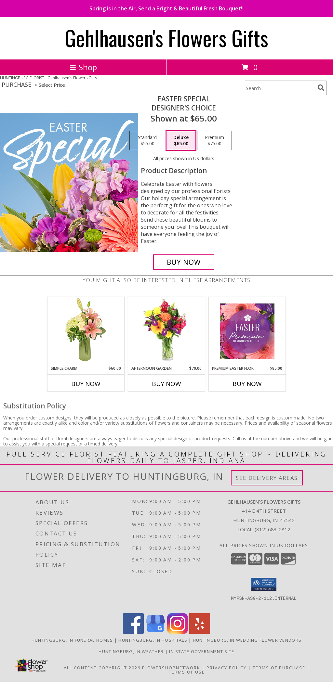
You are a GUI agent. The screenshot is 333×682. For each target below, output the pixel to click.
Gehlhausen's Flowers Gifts (166, 37)
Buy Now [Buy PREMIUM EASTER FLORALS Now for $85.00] (247, 384)
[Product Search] (280, 88)
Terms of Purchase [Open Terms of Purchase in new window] (279, 668)
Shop (83, 67)
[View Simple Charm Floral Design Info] (86, 331)
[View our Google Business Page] (155, 632)
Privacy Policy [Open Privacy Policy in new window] (226, 668)
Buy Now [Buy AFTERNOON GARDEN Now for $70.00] (166, 384)
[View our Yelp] (199, 632)
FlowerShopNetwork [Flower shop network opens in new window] (171, 668)
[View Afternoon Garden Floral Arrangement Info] (167, 331)
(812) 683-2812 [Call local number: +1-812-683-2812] (272, 529)
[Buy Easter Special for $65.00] (183, 262)
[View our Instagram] (177, 632)
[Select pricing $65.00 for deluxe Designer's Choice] (180, 140)
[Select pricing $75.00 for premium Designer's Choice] (214, 140)
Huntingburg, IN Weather (131, 651)
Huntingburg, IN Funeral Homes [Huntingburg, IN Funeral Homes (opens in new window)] (72, 640)
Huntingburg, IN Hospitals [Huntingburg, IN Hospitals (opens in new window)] (152, 640)
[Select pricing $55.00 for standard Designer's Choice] (147, 140)
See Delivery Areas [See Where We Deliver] (267, 478)
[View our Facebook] (133, 632)
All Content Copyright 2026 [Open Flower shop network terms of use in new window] (102, 668)
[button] (263, 584)
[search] (321, 87)
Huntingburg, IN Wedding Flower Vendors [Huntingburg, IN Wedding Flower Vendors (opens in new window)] (247, 640)
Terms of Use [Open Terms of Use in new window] (187, 672)
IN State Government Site (201, 651)
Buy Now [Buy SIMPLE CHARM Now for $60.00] (85, 384)
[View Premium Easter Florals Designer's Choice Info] (247, 331)
